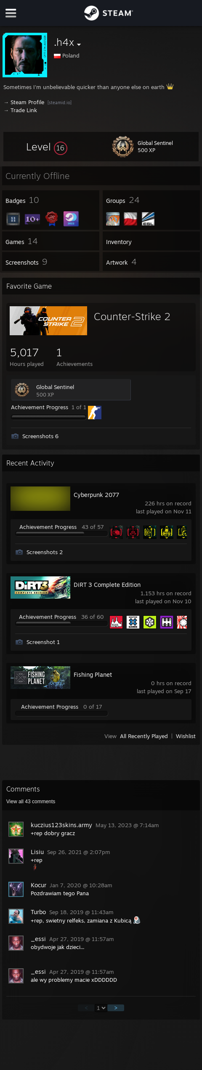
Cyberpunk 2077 (96, 494)
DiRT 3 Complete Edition (107, 584)
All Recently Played (144, 736)
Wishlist (186, 736)
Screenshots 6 (40, 436)
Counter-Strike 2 (132, 316)
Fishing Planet (93, 674)
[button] (46, 146)
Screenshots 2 (45, 552)
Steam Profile (27, 102)
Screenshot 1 (43, 642)
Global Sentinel (55, 387)
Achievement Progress (39, 407)
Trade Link (24, 110)
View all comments (31, 801)
